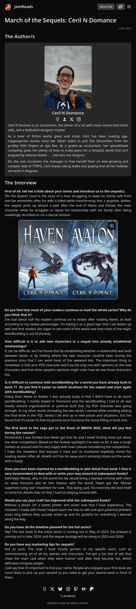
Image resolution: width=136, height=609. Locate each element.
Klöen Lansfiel (79, 603)
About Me (106, 6)
